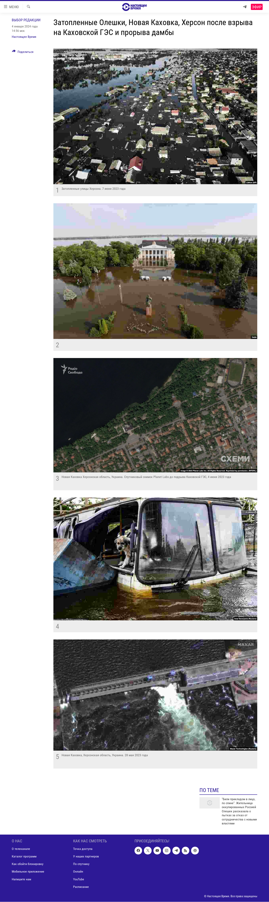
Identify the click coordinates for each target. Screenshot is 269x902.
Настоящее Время (24, 37)
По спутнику (81, 864)
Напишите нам (21, 879)
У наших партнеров (86, 856)
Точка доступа (82, 849)
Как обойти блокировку (27, 864)
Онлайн (78, 872)
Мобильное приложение (28, 872)
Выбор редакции (26, 20)
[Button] (22, 52)
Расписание (81, 887)
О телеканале (21, 849)
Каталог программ (24, 856)
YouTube (78, 879)
